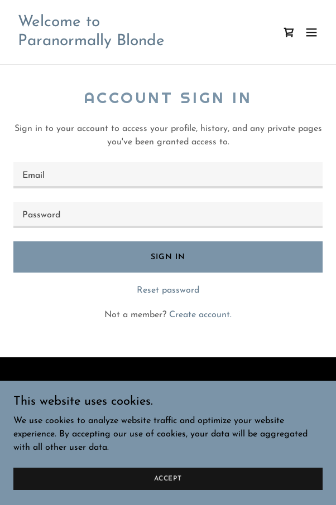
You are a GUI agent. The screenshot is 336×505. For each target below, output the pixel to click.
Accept (168, 478)
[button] (311, 32)
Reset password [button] (168, 290)
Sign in (168, 257)
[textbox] (168, 175)
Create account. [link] (200, 314)
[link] (91, 42)
